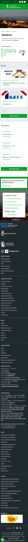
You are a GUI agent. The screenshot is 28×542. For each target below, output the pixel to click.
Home (3, 31)
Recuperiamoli (4, 505)
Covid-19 (3, 335)
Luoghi (2, 350)
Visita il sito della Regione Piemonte (10, 479)
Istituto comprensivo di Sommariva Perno (11, 491)
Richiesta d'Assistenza (6, 449)
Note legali (3, 459)
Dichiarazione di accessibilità (8, 437)
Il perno (3, 332)
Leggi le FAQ (4, 442)
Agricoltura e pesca (5, 281)
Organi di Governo (5, 259)
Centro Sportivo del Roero (7, 484)
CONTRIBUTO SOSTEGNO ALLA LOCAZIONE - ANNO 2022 (10, 51)
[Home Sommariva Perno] (13, 7)
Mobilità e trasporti (5, 305)
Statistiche (3, 468)
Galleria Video (4, 357)
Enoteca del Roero (5, 496)
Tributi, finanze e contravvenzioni (9, 310)
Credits (2, 463)
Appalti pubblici (4, 288)
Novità (5, 80)
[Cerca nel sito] (24, 6)
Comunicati (3, 337)
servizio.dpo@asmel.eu (9, 426)
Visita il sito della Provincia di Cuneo (10, 481)
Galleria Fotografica (5, 355)
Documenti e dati (14, 169)
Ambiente (3, 284)
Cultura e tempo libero (6, 296)
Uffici (2, 263)
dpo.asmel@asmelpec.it (9, 427)
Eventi (2, 348)
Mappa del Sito (4, 471)
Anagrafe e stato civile (6, 286)
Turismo (3, 312)
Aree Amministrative (6, 261)
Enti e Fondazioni (5, 268)
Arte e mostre (4, 325)
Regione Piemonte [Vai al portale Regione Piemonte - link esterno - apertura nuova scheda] (5, 1)
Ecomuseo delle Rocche (7, 498)
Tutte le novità (14, 116)
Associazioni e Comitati (6, 362)
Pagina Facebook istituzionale (8, 486)
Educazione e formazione (7, 298)
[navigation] (3, 6)
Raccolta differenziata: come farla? (9, 508)
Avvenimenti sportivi (6, 330)
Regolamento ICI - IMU (9, 146)
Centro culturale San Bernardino (9, 493)
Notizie (2, 323)
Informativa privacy (5, 456)
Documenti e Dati (5, 266)
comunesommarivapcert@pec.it (12, 377)
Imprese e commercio (6, 303)
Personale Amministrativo (7, 271)
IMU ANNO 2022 (7, 104)
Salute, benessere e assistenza (8, 308)
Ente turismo (4, 488)
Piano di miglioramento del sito (8, 440)
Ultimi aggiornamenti (6, 466)
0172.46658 (6, 372)
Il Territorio (3, 353)
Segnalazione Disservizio (7, 447)
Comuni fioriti (4, 503)
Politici (2, 273)
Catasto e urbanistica (6, 293)
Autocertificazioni (7, 134)
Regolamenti (6, 143)
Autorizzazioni (4, 291)
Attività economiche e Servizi (8, 360)
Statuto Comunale (5, 454)
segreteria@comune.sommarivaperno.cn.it (14, 379)
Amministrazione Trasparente (8, 435)
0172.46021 (6, 370)
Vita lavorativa (4, 315)
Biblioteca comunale (6, 328)
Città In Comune (12, 538)
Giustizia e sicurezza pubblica (8, 300)
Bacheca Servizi (5, 451)
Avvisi (2, 340)
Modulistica (6, 131)
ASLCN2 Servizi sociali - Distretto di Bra (11, 500)
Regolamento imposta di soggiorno (12, 157)
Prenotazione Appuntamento (8, 444)
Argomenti (8, 31)
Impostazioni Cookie (6, 461)
